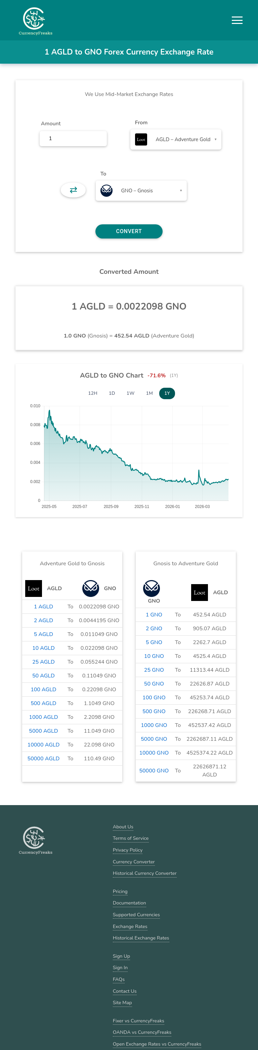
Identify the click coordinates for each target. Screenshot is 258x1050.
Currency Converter (134, 861)
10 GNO (154, 656)
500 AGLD (43, 703)
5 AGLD (43, 634)
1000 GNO (154, 725)
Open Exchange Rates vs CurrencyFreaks (157, 1044)
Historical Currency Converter (145, 873)
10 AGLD (43, 648)
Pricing (120, 891)
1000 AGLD (43, 717)
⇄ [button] (73, 190)
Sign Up (121, 956)
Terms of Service (131, 838)
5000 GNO (154, 739)
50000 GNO (154, 770)
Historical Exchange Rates (141, 937)
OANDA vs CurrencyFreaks (142, 1032)
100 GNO (154, 697)
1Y (167, 393)
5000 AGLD (43, 731)
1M (149, 393)
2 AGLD (43, 620)
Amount (51, 123)
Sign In (120, 967)
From (141, 122)
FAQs (119, 979)
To (103, 174)
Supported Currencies (136, 914)
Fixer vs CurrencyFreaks (138, 1020)
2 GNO (154, 628)
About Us (123, 826)
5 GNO (154, 642)
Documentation (129, 902)
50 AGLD (43, 675)
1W (131, 393)
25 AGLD (43, 662)
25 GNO (154, 670)
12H (92, 393)
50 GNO (154, 684)
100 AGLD (43, 689)
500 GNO (154, 711)
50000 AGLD (44, 758)
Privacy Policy (128, 850)
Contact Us (125, 991)
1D (112, 393)
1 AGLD (43, 606)
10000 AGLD (44, 745)
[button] (237, 20)
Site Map (122, 1002)
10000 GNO (154, 753)
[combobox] (175, 139)
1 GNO (154, 614)
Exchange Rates (130, 926)
